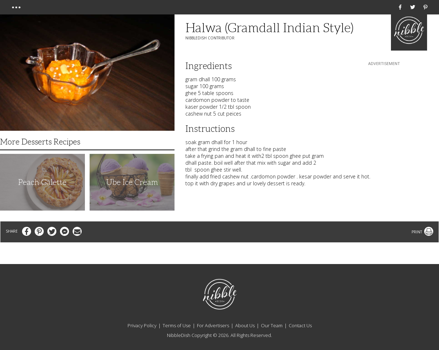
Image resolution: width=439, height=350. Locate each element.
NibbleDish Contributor (209, 38)
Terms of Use (177, 325)
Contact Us (300, 325)
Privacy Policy (142, 325)
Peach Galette (42, 182)
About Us (245, 325)
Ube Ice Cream (132, 182)
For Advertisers (213, 325)
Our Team (272, 325)
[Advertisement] (384, 112)
